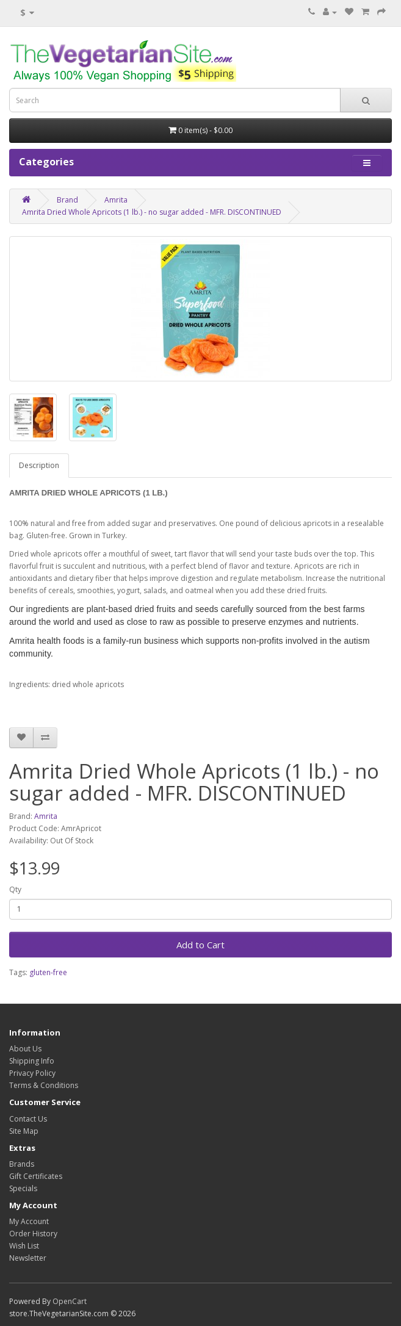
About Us (25, 1048)
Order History (33, 1233)
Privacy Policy (32, 1073)
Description (39, 465)
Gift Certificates (35, 1176)
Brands (21, 1164)
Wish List (24, 1246)
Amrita (116, 200)
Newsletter (27, 1258)
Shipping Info (31, 1061)
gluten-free (48, 972)
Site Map (23, 1131)
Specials (23, 1188)
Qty (15, 889)
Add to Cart (200, 945)
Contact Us (28, 1119)
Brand (67, 200)
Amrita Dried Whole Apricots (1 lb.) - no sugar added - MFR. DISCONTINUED (151, 212)
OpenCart (69, 1301)
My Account (29, 1221)
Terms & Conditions (43, 1085)
